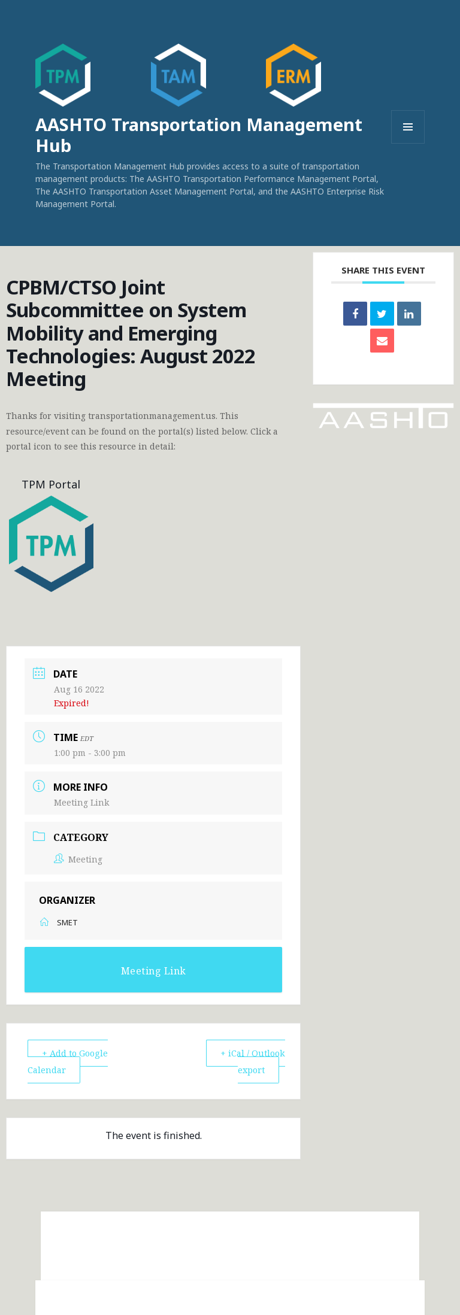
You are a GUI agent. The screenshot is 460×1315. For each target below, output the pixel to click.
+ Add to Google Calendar (71, 1061)
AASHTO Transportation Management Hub (198, 135)
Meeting (78, 858)
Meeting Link (81, 802)
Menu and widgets (408, 143)
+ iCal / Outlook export (251, 1061)
